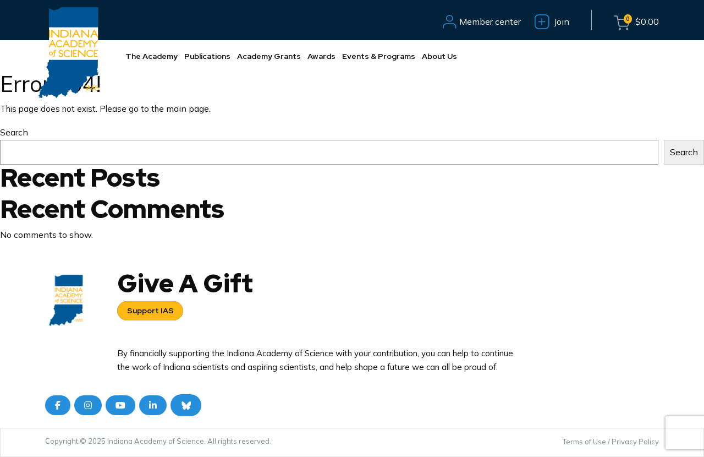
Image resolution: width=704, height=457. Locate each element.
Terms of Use (584, 441)
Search (14, 132)
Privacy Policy (635, 441)
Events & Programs (378, 56)
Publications (207, 56)
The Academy (151, 56)
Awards (321, 56)
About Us (439, 56)
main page (187, 108)
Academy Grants (269, 56)
